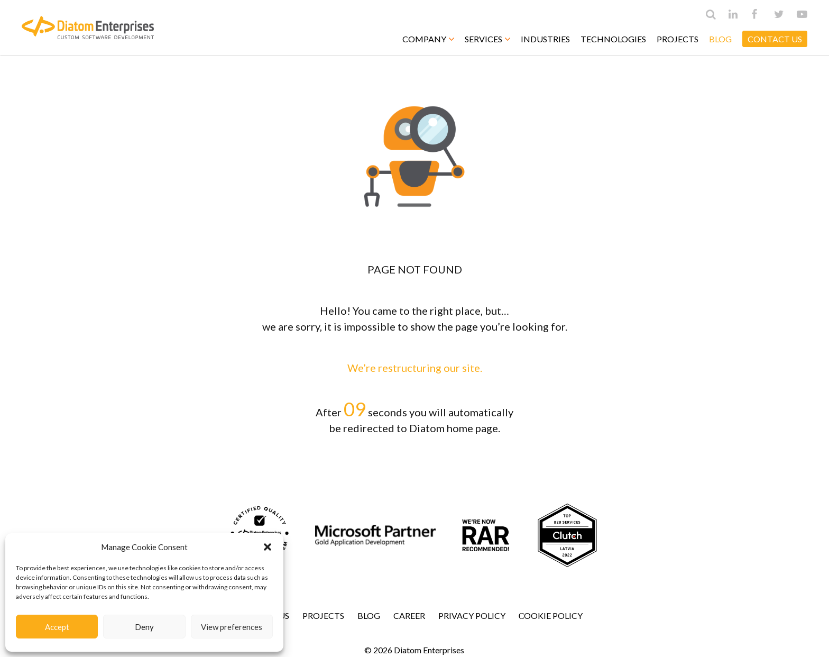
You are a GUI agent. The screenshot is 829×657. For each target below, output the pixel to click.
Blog (720, 39)
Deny (144, 627)
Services (487, 39)
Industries (545, 39)
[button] (267, 547)
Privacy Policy (471, 615)
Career (409, 615)
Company (428, 39)
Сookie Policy (551, 615)
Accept (57, 627)
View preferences (231, 627)
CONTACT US (775, 39)
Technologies (613, 39)
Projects (677, 39)
